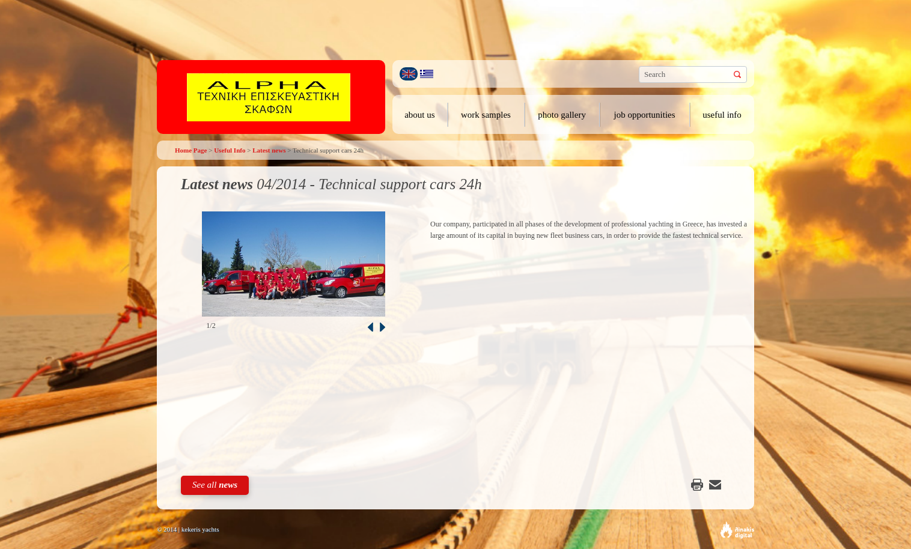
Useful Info (229, 150)
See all (214, 485)
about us (419, 115)
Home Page (191, 150)
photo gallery (562, 115)
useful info (722, 115)
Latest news (268, 150)
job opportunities (644, 115)
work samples (486, 115)
